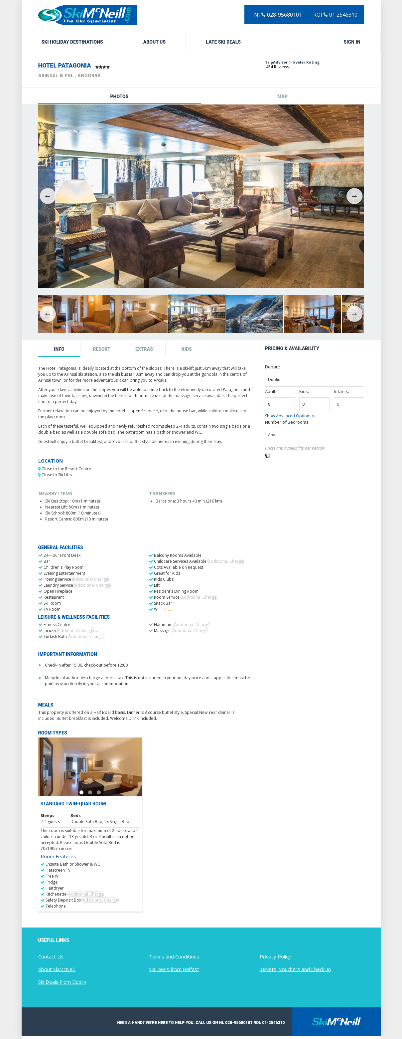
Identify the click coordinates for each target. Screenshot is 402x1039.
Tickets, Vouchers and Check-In (295, 969)
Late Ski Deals (223, 42)
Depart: (272, 367)
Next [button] (354, 196)
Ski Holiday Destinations (72, 42)
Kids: (304, 391)
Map (282, 96)
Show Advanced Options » (289, 416)
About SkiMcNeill (56, 969)
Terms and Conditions (174, 956)
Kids (187, 349)
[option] (201, 196)
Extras (144, 349)
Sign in (352, 42)
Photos (119, 96)
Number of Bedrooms (287, 422)
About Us (154, 42)
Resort (101, 349)
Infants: (341, 391)
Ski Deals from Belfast (174, 969)
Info (59, 349)
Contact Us (51, 956)
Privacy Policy (275, 956)
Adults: (272, 391)
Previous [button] (48, 196)
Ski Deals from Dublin (62, 981)
